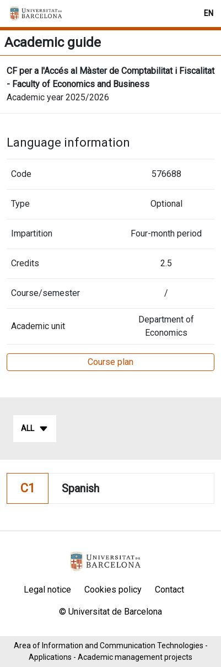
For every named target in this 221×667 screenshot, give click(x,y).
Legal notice (47, 589)
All (34, 429)
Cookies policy (113, 589)
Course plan (110, 362)
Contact (169, 589)
